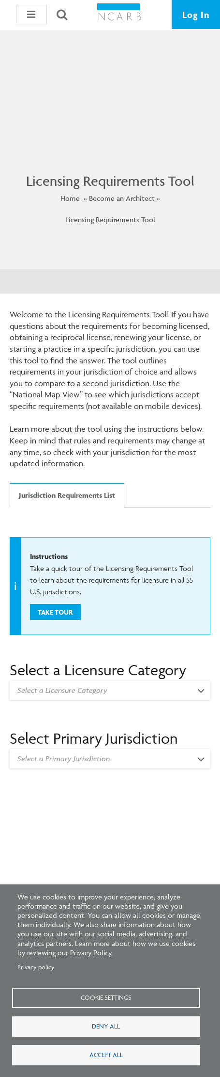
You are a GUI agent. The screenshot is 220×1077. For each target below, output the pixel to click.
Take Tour (55, 612)
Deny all (106, 1026)
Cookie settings (106, 997)
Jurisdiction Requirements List (67, 495)
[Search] (62, 14)
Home (70, 198)
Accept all (106, 1055)
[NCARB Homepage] (119, 14)
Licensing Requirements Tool (110, 219)
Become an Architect (122, 198)
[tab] (67, 504)
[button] (31, 14)
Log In (195, 14)
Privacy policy (36, 967)
